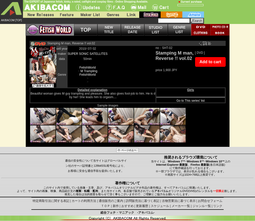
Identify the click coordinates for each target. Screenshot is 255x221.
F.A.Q (115, 7)
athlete (193, 14)
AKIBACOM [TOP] (11, 20)
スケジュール (160, 206)
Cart (160, 7)
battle (171, 14)
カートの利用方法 (84, 201)
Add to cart (210, 62)
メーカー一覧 (181, 206)
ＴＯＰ (105, 206)
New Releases (39, 14)
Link (130, 14)
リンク (217, 206)
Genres (112, 14)
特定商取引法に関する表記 (51, 201)
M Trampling (89, 71)
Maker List (90, 14)
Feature (66, 14)
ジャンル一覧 (202, 206)
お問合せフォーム (210, 201)
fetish (150, 14)
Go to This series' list (190, 100)
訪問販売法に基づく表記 (142, 201)
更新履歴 (142, 206)
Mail (138, 7)
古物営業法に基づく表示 (179, 201)
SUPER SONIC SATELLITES (88, 54)
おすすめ (127, 206)
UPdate (87, 7)
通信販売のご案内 (111, 201)
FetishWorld (88, 67)
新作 (116, 206)
